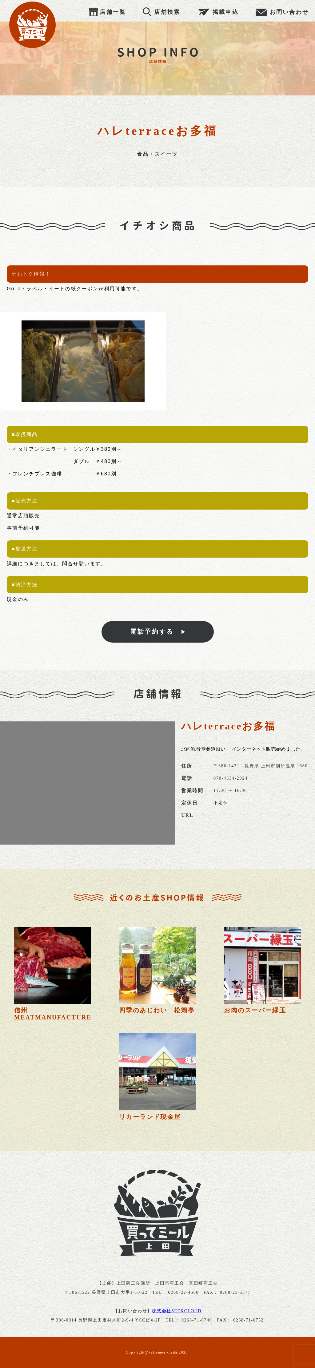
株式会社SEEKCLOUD (176, 1311)
